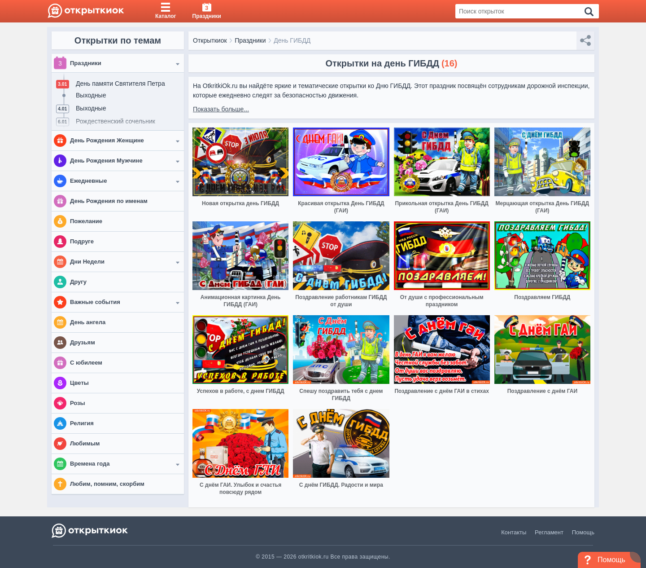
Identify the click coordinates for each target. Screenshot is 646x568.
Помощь (583, 532)
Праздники (250, 40)
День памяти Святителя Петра (120, 83)
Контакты (513, 532)
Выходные (91, 95)
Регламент (549, 532)
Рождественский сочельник (115, 121)
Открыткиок (210, 40)
